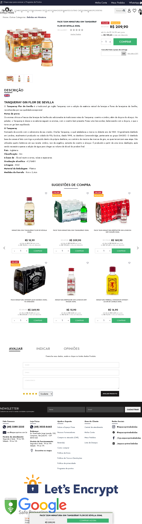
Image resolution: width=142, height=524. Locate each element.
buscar (124, 10)
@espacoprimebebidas (124, 427)
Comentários (71, 383)
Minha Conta (101, 3)
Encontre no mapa (41, 450)
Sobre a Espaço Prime (66, 427)
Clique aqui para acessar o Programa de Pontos (21, 2)
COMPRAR (38, 251)
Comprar (125, 42)
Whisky (25, 10)
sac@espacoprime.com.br (17, 432)
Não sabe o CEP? (133, 53)
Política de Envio (63, 453)
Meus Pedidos (118, 3)
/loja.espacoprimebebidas (125, 438)
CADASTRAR (133, 409)
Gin (36, 10)
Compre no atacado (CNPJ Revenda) (67, 440)
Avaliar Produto (76, 34)
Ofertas (98, 10)
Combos (18, 10)
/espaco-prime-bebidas (125, 443)
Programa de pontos (65, 468)
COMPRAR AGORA (88, 520)
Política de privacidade (66, 463)
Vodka (31, 10)
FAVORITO (46, 193)
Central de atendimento (94, 427)
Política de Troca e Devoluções (69, 458)
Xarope (91, 10)
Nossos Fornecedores (66, 432)
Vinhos (56, 10)
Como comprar (63, 448)
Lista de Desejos (91, 442)
